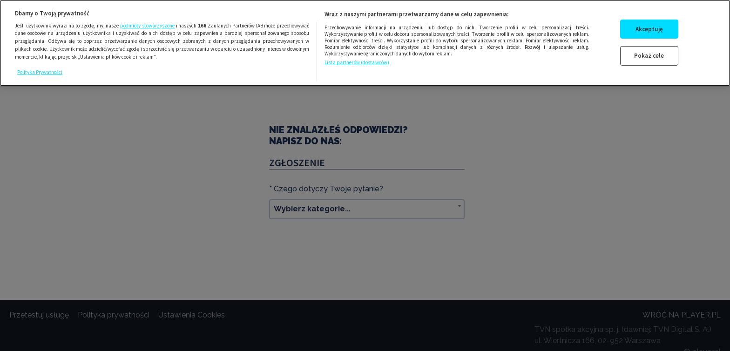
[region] (365, 43)
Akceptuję (649, 29)
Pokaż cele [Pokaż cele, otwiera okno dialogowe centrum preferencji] (649, 56)
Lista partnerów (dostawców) (356, 62)
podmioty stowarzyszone (147, 25)
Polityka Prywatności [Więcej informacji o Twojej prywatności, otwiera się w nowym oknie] (39, 72)
